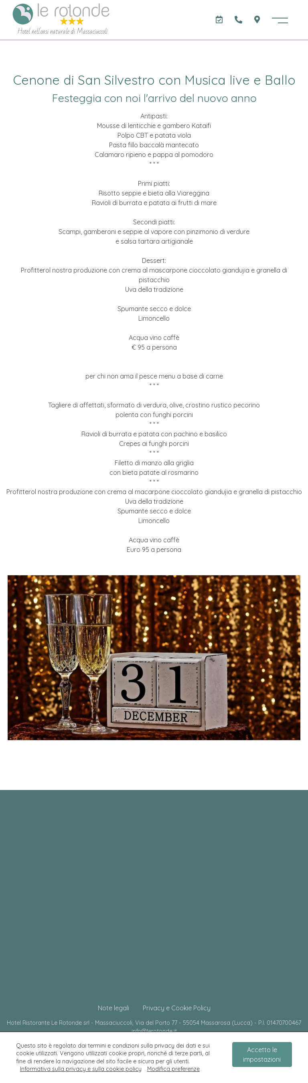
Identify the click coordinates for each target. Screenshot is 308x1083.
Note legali (113, 1008)
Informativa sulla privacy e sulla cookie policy (81, 1069)
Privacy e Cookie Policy (177, 1008)
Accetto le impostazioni (262, 1054)
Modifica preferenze (173, 1069)
